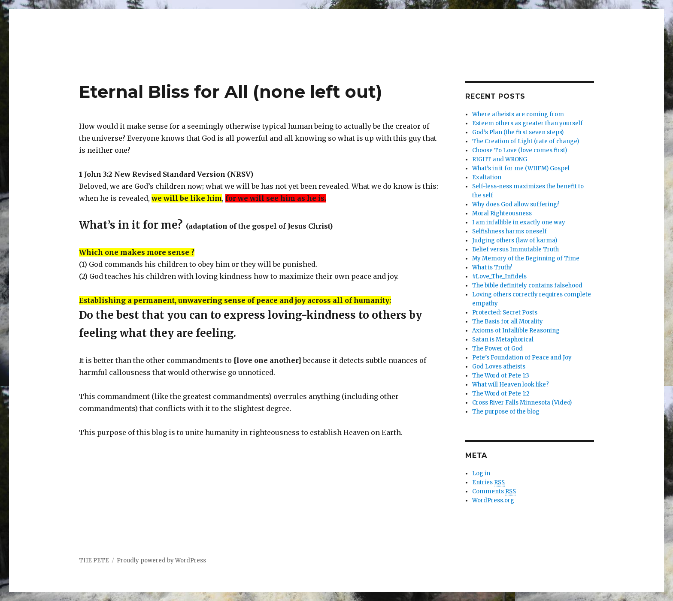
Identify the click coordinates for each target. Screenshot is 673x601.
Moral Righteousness (502, 213)
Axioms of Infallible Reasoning (516, 330)
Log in (481, 473)
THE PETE (94, 560)
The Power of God (497, 348)
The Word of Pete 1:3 (500, 375)
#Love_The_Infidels (499, 276)
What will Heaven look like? (510, 384)
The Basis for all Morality (507, 321)
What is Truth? (492, 267)
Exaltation (486, 177)
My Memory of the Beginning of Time (525, 258)
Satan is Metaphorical (503, 339)
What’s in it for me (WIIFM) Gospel (521, 168)
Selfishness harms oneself (509, 231)
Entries (488, 482)
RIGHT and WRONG (499, 159)
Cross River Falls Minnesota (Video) (522, 402)
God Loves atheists (498, 366)
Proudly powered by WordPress (161, 560)
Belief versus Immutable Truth (515, 249)
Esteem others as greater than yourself (527, 123)
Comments (494, 491)
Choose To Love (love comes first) (519, 150)
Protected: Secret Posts (504, 312)
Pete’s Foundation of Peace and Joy (522, 357)
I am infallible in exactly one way (518, 222)
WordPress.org (493, 500)
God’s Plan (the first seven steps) (518, 132)
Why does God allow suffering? (516, 204)
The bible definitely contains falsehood (527, 285)
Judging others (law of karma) (514, 240)
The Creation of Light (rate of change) (525, 141)
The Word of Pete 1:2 (501, 393)
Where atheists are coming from (518, 114)
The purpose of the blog (506, 411)
